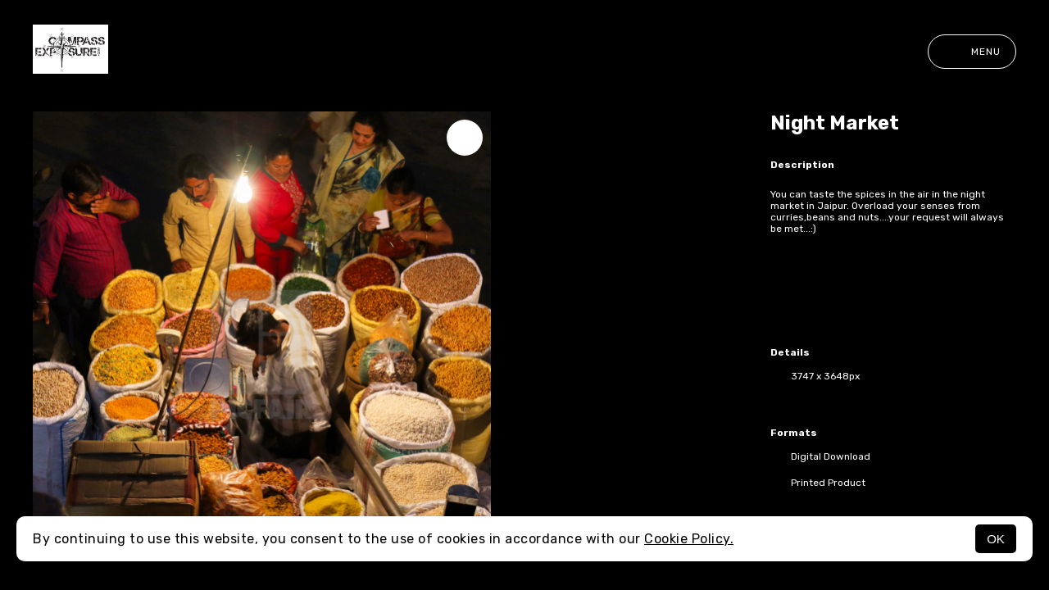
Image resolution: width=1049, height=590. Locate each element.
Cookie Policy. (688, 539)
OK (996, 539)
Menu (972, 51)
